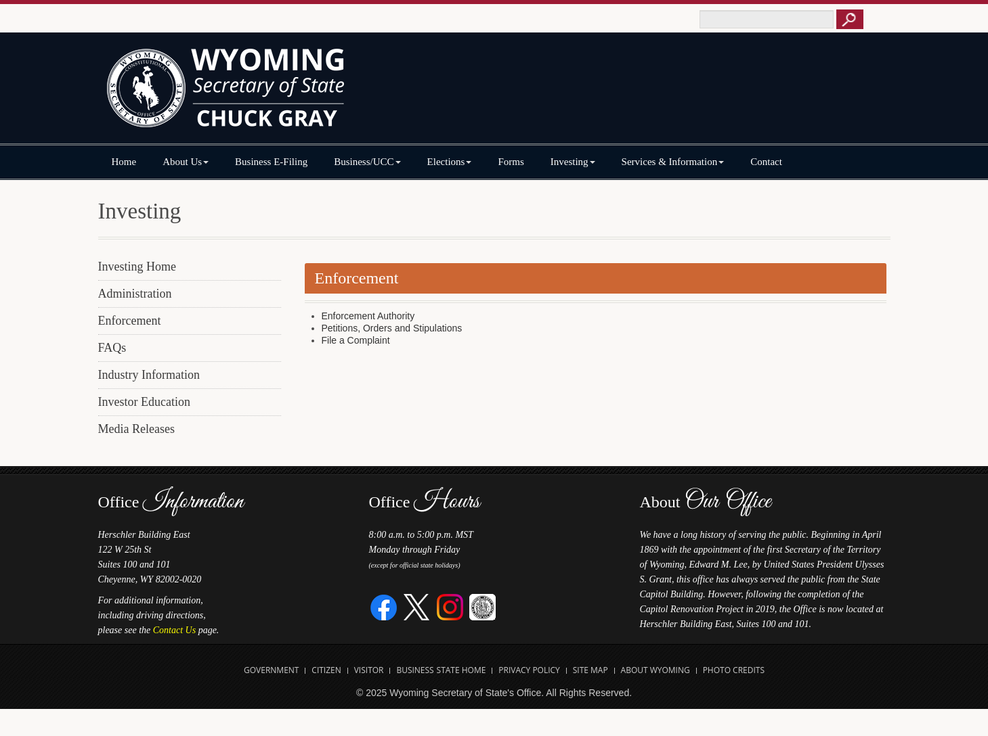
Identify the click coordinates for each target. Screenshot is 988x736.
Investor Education (144, 402)
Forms (510, 161)
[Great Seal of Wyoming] (482, 606)
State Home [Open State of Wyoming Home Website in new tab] (461, 670)
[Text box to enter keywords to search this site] (767, 19)
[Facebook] (384, 606)
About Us (186, 161)
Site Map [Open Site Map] (590, 670)
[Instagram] (450, 606)
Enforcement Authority (368, 315)
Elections (449, 161)
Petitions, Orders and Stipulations (392, 328)
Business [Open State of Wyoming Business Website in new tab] (414, 670)
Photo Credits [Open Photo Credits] (734, 670)
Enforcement (129, 320)
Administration (135, 293)
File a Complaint (356, 340)
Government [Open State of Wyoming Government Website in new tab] (271, 670)
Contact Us (174, 630)
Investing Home (137, 266)
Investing (573, 161)
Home (124, 161)
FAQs (112, 347)
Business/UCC (367, 161)
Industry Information (149, 375)
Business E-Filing (271, 161)
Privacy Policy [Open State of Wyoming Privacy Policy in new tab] (529, 670)
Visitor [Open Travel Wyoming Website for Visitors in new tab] (369, 670)
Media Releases (136, 429)
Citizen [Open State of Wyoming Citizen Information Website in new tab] (326, 670)
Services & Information (673, 161)
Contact (766, 161)
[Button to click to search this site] (849, 19)
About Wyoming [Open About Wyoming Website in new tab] (655, 670)
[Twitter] (417, 606)
